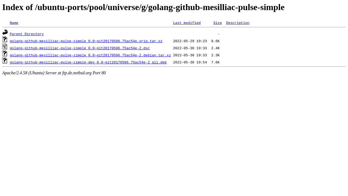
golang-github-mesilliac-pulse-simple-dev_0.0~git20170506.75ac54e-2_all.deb (88, 62)
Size (217, 22)
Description (237, 22)
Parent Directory (27, 33)
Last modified (186, 22)
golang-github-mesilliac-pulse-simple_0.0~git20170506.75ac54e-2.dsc (80, 47)
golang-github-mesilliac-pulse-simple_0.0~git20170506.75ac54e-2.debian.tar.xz (90, 55)
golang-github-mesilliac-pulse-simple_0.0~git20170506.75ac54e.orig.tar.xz (86, 40)
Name (14, 22)
